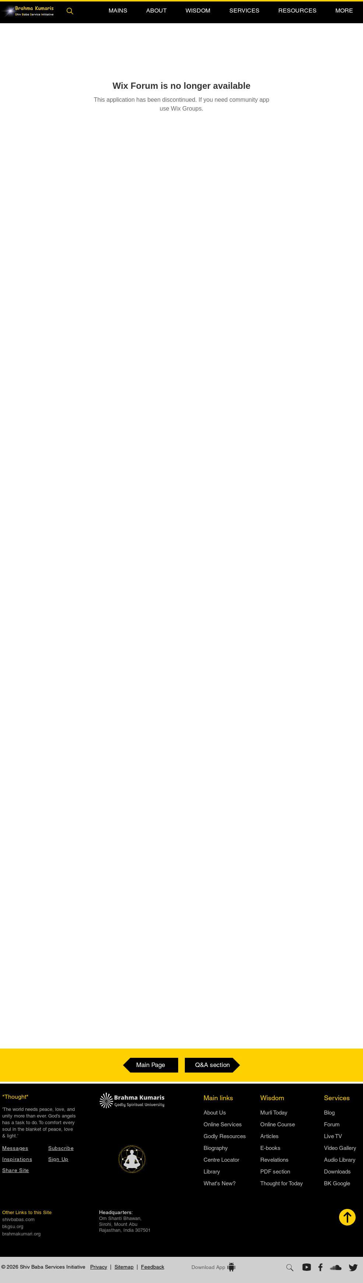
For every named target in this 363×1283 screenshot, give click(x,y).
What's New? (220, 1183)
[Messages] (21, 1148)
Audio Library (340, 1160)
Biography (216, 1148)
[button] (118, 10)
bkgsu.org (12, 1226)
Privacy (98, 1267)
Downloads (337, 1171)
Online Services (223, 1124)
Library (212, 1171)
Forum (332, 1124)
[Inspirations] (21, 1159)
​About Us (215, 1112)
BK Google (337, 1183)
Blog (329, 1112)
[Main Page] (150, 1065)
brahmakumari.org (21, 1234)
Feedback (152, 1267)
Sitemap (124, 1267)
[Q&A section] (212, 1065)
